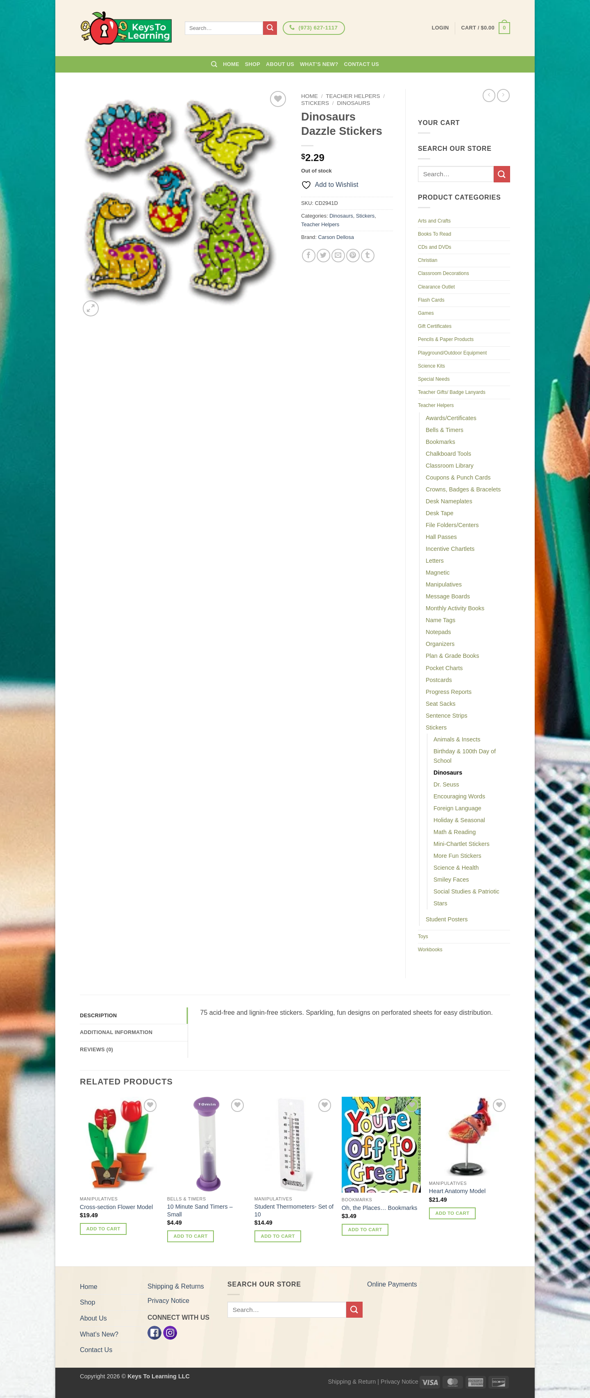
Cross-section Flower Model (116, 1207)
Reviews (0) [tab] (96, 1049)
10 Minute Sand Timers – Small (200, 1210)
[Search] (214, 64)
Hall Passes (441, 537)
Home (231, 64)
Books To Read (434, 234)
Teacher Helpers (353, 96)
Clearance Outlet (436, 287)
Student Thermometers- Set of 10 (294, 1210)
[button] (485, 28)
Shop (252, 64)
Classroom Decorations (443, 273)
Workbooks (430, 949)
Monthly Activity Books (455, 608)
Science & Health (456, 867)
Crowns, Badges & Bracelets (463, 489)
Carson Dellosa (336, 237)
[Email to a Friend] (338, 255)
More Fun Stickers (457, 855)
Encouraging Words (459, 796)
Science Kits (431, 366)
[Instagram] (170, 1332)
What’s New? (319, 64)
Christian (427, 260)
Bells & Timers (444, 430)
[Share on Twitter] (323, 255)
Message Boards (448, 596)
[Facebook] (154, 1332)
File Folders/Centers (452, 525)
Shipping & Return (352, 1381)
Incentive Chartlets (450, 549)
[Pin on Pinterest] (353, 255)
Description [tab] (98, 1015)
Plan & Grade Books (452, 655)
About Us (280, 64)
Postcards (439, 680)
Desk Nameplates (449, 501)
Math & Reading (454, 832)
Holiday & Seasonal (459, 820)
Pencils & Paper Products (446, 339)
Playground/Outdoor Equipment (452, 353)
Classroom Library (450, 465)
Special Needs (433, 379)
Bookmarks (440, 442)
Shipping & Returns (176, 1286)
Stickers (315, 103)
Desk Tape (440, 513)
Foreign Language (457, 808)
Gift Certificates (435, 326)
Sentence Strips (446, 715)
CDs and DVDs (434, 247)
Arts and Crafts (434, 221)
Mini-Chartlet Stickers (461, 844)
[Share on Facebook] (308, 255)
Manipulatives (444, 584)
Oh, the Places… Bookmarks (380, 1208)
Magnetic (437, 572)
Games (426, 313)
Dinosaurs (353, 103)
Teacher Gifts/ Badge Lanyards (452, 392)
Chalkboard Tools (448, 453)
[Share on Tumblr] (367, 255)
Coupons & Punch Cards (458, 477)
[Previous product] (503, 95)
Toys (423, 936)
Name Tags (441, 620)
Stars (440, 903)
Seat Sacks (441, 703)
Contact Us (361, 64)
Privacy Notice (168, 1300)
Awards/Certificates (451, 418)
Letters (435, 560)
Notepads (438, 632)
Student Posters (446, 919)
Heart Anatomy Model (457, 1191)
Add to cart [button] (103, 1228)
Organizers (440, 644)
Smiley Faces (451, 879)
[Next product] (489, 95)
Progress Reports (449, 692)
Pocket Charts (444, 668)
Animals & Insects (456, 739)
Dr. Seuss (446, 784)
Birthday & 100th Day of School (464, 756)
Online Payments (392, 1284)
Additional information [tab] (116, 1032)
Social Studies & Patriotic (466, 891)
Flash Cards (431, 300)
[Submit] (270, 28)
